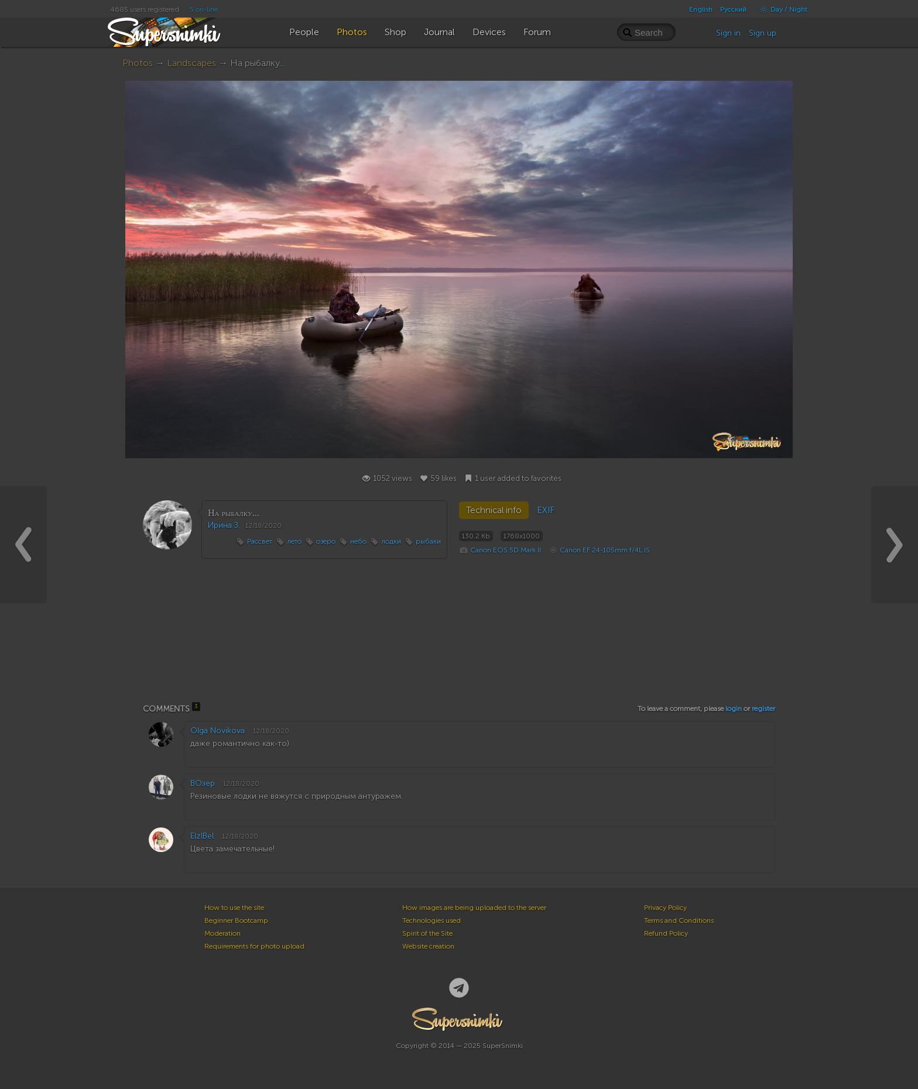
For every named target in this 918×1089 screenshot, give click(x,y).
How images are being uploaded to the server (474, 908)
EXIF (545, 510)
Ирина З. (224, 525)
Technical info (494, 510)
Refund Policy (666, 933)
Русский (733, 9)
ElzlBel (202, 836)
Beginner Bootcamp (236, 920)
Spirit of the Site (427, 933)
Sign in (728, 33)
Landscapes (191, 62)
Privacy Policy (665, 908)
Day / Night (780, 9)
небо (358, 541)
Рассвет (259, 541)
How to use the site (234, 908)
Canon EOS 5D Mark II (505, 550)
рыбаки (428, 541)
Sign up (762, 33)
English (701, 9)
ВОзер (202, 783)
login (733, 709)
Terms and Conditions (679, 920)
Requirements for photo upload (254, 946)
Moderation (222, 933)
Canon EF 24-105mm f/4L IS (605, 550)
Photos (137, 62)
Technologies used (431, 920)
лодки (391, 541)
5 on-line (204, 9)
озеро (325, 541)
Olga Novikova (217, 731)
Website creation (428, 946)
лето (294, 541)
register (763, 709)
